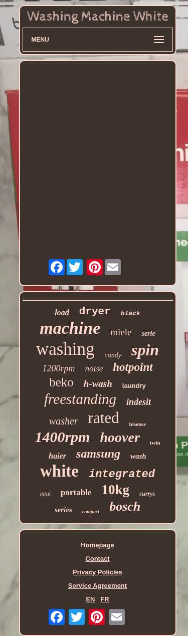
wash (138, 456)
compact (90, 511)
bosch (124, 506)
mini (45, 493)
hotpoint (132, 367)
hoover (119, 437)
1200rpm (58, 368)
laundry (134, 385)
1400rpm (62, 437)
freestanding (80, 399)
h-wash (98, 383)
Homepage (97, 545)
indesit (138, 402)
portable (76, 492)
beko (61, 382)
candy (113, 355)
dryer (95, 311)
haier (57, 456)
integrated (122, 474)
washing (65, 349)
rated (103, 418)
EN (90, 599)
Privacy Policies (97, 572)
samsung (98, 453)
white (59, 471)
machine (70, 328)
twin (155, 443)
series (63, 510)
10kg (115, 489)
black (130, 313)
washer (63, 421)
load (62, 312)
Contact (97, 558)
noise (94, 368)
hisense (137, 424)
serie (148, 333)
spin (145, 350)
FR (104, 599)
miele (120, 332)
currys (147, 493)
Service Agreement (97, 585)
